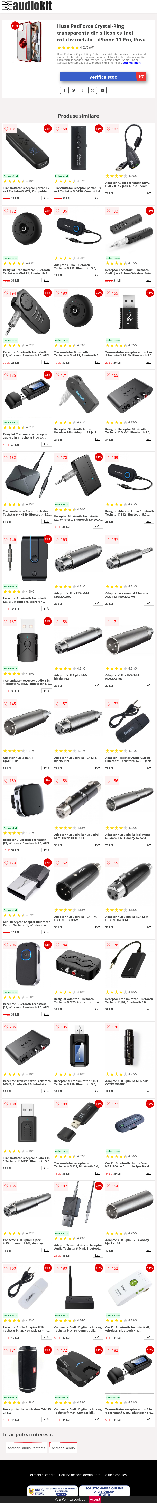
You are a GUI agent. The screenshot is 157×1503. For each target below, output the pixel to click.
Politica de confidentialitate (80, 1474)
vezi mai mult (132, 62)
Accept (95, 1499)
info (46, 198)
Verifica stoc (117, 76)
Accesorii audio (63, 1448)
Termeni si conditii (42, 1474)
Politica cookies (115, 1474)
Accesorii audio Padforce (26, 1448)
